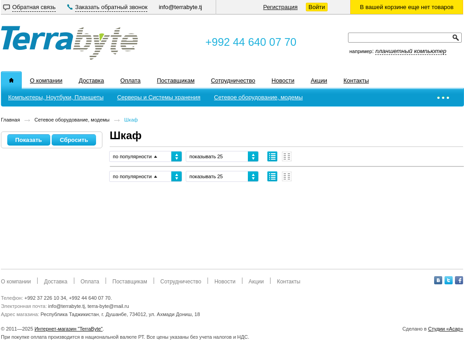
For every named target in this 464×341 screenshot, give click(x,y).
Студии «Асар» (445, 328)
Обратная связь (34, 7)
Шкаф (131, 119)
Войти (317, 7)
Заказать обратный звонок (111, 7)
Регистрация (280, 7)
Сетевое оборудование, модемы (72, 119)
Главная (10, 119)
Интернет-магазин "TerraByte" (68, 328)
